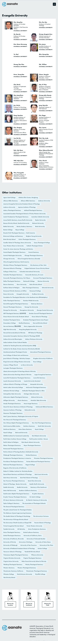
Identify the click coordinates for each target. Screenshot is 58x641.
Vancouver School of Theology (12, 552)
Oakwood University (21, 432)
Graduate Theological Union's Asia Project (35, 320)
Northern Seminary (29, 426)
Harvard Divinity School (40, 323)
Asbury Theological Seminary (12, 210)
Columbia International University (30, 271)
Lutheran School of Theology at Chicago (15, 384)
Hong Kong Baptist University (28, 329)
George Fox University (31, 307)
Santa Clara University (34, 481)
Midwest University (37, 397)
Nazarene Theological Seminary (13, 413)
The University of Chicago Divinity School (15, 519)
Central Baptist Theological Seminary (14, 252)
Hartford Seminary (24, 323)
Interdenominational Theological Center (15, 352)
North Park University (44, 426)
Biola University (40, 226)
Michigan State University (31, 394)
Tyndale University (8, 529)
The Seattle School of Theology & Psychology (16, 516)
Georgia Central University (45, 310)
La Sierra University (27, 365)
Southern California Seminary (28, 490)
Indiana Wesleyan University (33, 339)
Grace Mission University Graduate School (16, 317)
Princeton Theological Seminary (43, 458)
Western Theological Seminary (27, 568)
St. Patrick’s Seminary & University (36, 500)
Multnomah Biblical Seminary (44, 407)
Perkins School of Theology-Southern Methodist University (20, 452)
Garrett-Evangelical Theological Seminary (15, 304)
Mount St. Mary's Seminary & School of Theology (18, 407)
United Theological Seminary (12, 535)
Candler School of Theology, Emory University (17, 243)
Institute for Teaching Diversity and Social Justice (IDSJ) (19, 345)
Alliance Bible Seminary (10, 201)
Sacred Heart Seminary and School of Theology (17, 474)
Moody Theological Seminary (12, 403)
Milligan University (9, 400)
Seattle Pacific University (36, 484)
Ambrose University (44, 201)
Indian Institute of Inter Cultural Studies (15, 342)
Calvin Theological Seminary (27, 239)
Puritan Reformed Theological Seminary (38, 461)
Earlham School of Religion (11, 288)
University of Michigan (25, 542)
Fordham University (38, 294)
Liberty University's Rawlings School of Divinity (17, 374)
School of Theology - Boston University (14, 484)
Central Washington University (12, 255)
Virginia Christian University (11, 558)
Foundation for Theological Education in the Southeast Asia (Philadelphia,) (25, 297)
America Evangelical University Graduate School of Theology (21, 204)
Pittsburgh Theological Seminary (13, 455)
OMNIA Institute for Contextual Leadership (16, 436)
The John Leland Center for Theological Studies (17, 510)
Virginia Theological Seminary (32, 558)
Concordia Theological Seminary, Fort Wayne (16, 278)
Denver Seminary (8, 284)
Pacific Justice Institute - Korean (38, 439)
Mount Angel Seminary (31, 403)
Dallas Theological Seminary (11, 281)
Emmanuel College (35, 291)
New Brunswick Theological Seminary (14, 420)
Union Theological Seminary (11, 532)
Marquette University (36, 384)
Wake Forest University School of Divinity (34, 561)
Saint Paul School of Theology (29, 478)
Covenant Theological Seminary (42, 278)
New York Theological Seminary (41, 423)
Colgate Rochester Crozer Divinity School (36, 268)
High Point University (9, 329)
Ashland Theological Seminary (33, 210)
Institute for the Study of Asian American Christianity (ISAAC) (21, 349)
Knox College (37, 362)
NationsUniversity (30, 410)
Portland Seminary (31, 455)
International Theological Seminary (40, 352)
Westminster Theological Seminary (36, 571)
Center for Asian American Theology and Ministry (18, 249)
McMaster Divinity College (11, 391)
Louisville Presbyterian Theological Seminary (16, 378)
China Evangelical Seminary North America (16, 262)
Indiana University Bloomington (12, 339)
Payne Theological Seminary (32, 445)
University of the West (46, 545)
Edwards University (47, 288)
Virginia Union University (11, 561)
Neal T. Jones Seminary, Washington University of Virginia (20, 416)
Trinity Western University (34, 526)
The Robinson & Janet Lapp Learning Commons (17, 513)
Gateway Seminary (36, 304)
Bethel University (8, 226)
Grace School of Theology (39, 317)
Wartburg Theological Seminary (12, 564)
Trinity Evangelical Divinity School (13, 526)
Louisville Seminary (39, 378)
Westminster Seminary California (13, 571)
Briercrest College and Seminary (13, 236)
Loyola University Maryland (32, 381)
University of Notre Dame (43, 542)
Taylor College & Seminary (11, 503)
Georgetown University (27, 310)
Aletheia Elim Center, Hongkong (28, 197)
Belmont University (38, 223)
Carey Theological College (42, 243)
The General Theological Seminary (13, 507)
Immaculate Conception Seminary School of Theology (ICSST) (21, 336)
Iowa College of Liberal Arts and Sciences (15, 355)
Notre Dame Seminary (25, 429)
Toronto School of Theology (42, 523)
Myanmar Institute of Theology (12, 410)
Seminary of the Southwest (39, 487)
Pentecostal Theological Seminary (13, 449)
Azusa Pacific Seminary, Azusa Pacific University (17, 220)
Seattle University (8, 487)
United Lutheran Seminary (31, 532)
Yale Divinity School (9, 577)
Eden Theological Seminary (31, 288)
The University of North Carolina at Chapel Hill (17, 523)
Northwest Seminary (9, 429)
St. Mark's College (35, 497)
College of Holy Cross (10, 271)
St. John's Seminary (38, 494)
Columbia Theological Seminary (12, 275)
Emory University (8, 294)
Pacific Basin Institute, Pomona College (14, 439)
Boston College (8, 230)
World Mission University (24, 574)
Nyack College (39, 429)
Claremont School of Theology (12, 268)
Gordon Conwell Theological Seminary (40, 313)
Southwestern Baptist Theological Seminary (16, 494)
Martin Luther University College (13, 387)
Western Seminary (8, 568)
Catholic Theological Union (35, 246)
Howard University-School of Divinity (14, 333)
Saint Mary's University (10, 478)
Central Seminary (33, 252)
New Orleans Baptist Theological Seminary (16, 423)
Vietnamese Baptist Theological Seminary (15, 555)
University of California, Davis (33, 535)
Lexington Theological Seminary (13, 368)
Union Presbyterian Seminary (37, 529)
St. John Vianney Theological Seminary (15, 497)
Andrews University (9, 207)
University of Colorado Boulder (36, 539)
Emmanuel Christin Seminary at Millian (15, 291)
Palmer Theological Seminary (12, 445)
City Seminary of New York (38, 265)
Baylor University (40, 220)
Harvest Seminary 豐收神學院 (12, 326)
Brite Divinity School (9, 239)
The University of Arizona (41, 516)
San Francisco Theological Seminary (14, 481)
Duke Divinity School (36, 284)
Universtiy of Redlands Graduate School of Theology (19, 548)
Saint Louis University (41, 474)
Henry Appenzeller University (33, 326)
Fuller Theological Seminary (11, 300)
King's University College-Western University (16, 362)
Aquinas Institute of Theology (27, 207)
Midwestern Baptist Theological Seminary (15, 397)
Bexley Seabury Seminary (24, 226)
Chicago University (9, 259)
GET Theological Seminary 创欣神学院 (14, 313)
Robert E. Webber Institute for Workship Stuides (17, 471)
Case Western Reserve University (13, 246)
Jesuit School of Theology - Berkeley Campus (16, 358)
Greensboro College (9, 323)
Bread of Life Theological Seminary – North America (19, 233)
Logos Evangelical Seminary (42, 374)
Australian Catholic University (40, 217)
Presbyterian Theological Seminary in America (17, 458)
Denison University (43, 281)
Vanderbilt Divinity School (32, 552)
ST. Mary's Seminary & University (13, 500)
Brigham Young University (33, 236)
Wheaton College (8, 574)
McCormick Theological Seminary (36, 387)
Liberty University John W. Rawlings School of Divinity (19, 371)
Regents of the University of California (14, 468)
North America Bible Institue (11, 426)
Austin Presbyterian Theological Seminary (15, 217)
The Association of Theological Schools (34, 503)
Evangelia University (23, 294)
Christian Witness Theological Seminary (15, 265)
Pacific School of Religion (11, 442)
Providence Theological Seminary (13, 461)
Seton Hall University (9, 490)
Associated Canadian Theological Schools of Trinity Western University (24, 214)
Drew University (21, 284)
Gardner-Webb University (31, 300)
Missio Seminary (23, 400)
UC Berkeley (21, 529)
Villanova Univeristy (37, 555)
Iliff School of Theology (35, 333)
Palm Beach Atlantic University (31, 442)
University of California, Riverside (13, 539)
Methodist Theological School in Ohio (33, 391)
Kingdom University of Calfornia (42, 358)
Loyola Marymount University (12, 381)
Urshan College (42, 548)
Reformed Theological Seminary (13, 465)
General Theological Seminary (12, 307)
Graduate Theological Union (11, 320)
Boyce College (20, 230)
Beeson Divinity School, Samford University (16, 223)
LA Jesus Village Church (10, 365)
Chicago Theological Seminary (34, 255)
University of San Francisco (28, 545)
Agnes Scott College (9, 197)
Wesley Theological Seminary (34, 564)
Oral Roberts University (39, 436)
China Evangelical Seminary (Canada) (29, 259)
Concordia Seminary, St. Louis (34, 275)
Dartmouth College (29, 281)
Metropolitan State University (12, 394)
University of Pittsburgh (10, 545)
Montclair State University (38, 400)
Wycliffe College (40, 574)
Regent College (30, 465)
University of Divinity (9, 542)
